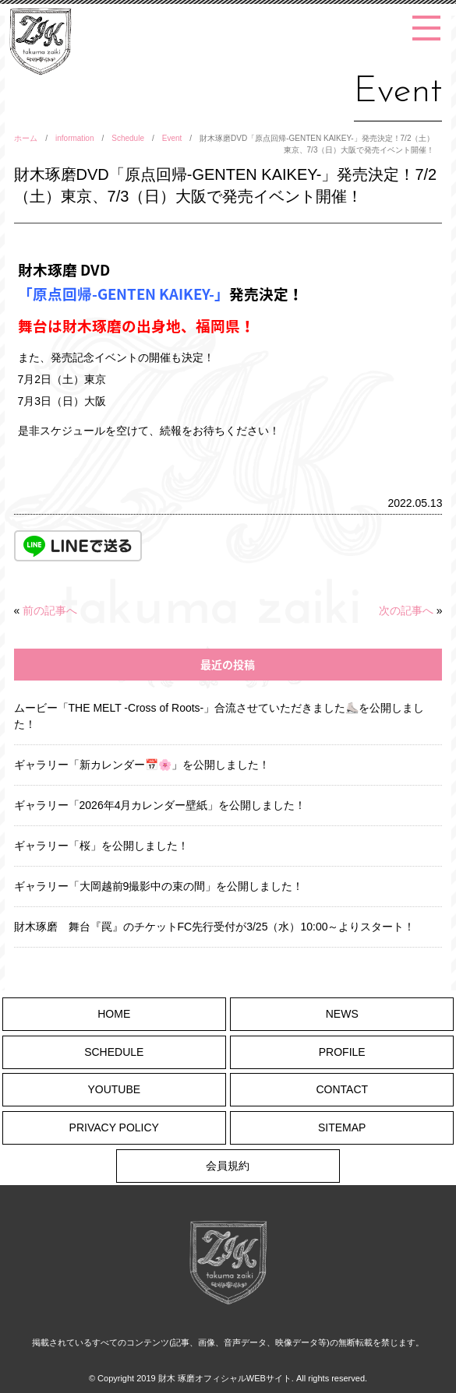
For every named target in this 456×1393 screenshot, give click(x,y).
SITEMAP (342, 1127)
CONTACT (342, 1089)
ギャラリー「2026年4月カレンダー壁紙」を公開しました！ (160, 805)
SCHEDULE (113, 1052)
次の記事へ (406, 610)
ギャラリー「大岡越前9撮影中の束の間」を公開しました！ (159, 886)
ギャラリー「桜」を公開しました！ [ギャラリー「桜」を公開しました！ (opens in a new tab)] (101, 845)
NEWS (342, 1014)
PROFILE (342, 1052)
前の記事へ (50, 610)
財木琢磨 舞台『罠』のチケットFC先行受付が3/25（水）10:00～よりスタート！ (214, 926)
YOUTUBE (113, 1089)
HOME (113, 1014)
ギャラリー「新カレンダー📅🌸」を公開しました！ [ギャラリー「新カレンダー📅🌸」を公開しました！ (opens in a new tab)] (142, 764)
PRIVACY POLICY (114, 1127)
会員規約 (227, 1165)
